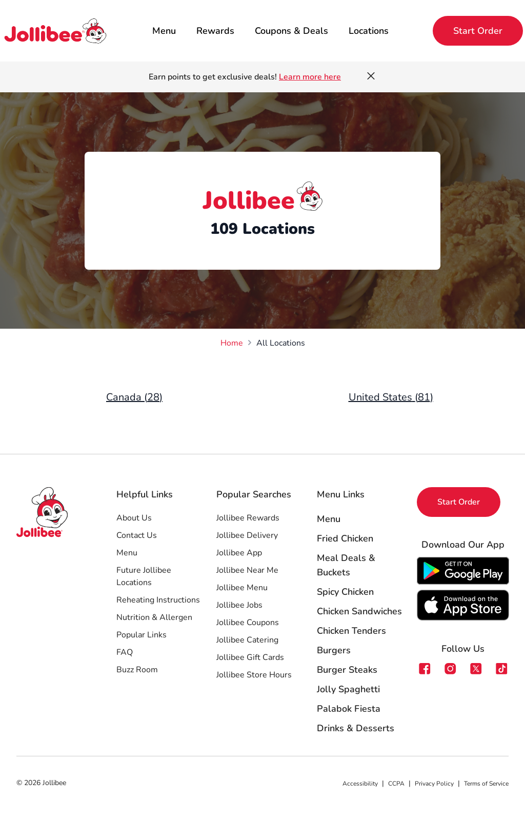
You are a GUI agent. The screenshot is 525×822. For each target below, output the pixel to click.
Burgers (334, 650)
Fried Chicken (345, 538)
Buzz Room (137, 669)
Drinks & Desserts (355, 728)
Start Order (477, 31)
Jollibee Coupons (247, 622)
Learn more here (310, 77)
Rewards (215, 31)
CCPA (396, 783)
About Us (134, 518)
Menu (164, 31)
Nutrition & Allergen (154, 617)
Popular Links (141, 634)
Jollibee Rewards (247, 518)
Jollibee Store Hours (254, 674)
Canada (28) (134, 397)
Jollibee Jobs (239, 605)
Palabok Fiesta (348, 709)
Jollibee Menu (242, 587)
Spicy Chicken (345, 592)
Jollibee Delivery (247, 535)
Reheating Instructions (158, 600)
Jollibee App (239, 552)
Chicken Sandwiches (359, 611)
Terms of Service (486, 783)
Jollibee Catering (247, 640)
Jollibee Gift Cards (250, 657)
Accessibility (360, 783)
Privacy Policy (434, 783)
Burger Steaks (347, 670)
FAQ (124, 652)
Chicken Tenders (351, 631)
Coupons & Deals (291, 31)
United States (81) (391, 397)
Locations (369, 31)
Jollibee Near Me (247, 570)
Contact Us (136, 535)
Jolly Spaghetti (348, 689)
